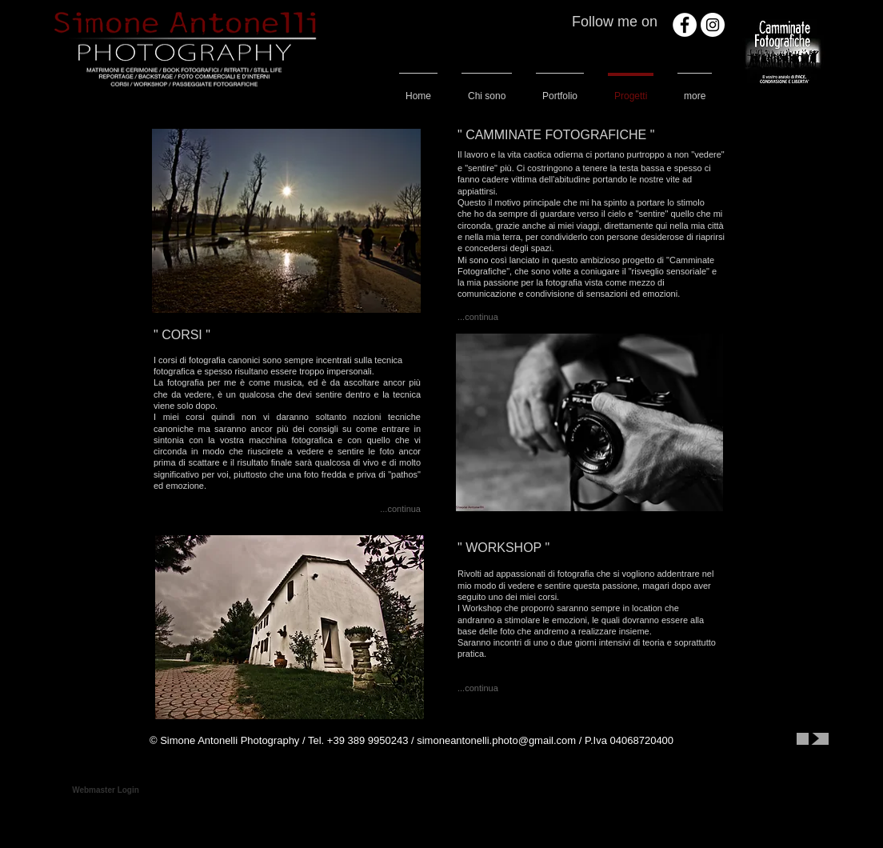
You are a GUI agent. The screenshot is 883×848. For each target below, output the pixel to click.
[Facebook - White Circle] (685, 25)
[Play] (813, 739)
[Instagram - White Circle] (713, 25)
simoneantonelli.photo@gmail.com (496, 740)
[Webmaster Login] (105, 790)
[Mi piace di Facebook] (723, 741)
